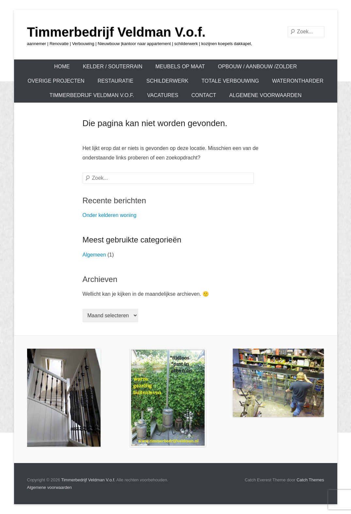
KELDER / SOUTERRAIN (112, 66)
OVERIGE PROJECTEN (55, 81)
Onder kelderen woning (109, 215)
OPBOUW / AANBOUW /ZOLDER (257, 66)
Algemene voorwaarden (265, 95)
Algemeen (94, 254)
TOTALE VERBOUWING (230, 81)
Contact (203, 95)
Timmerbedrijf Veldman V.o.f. (116, 32)
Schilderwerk (167, 81)
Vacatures (162, 95)
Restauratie (116, 81)
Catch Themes (310, 479)
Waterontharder (297, 81)
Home (62, 66)
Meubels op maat (180, 66)
